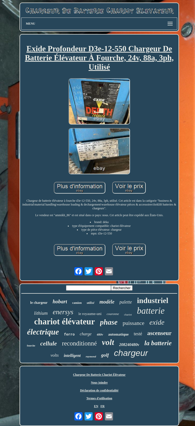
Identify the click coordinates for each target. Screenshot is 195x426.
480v (100, 334)
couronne (113, 314)
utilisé (90, 303)
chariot (128, 314)
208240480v (129, 344)
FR (103, 406)
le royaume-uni (90, 314)
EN (96, 406)
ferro (69, 335)
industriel (152, 300)
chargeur (131, 353)
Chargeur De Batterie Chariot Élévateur (99, 374)
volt (108, 342)
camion (77, 303)
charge (86, 334)
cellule (48, 343)
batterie (151, 311)
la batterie (158, 343)
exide (156, 322)
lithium (41, 313)
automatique (118, 334)
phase (109, 322)
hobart (60, 301)
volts (55, 355)
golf (105, 355)
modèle (107, 302)
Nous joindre (99, 382)
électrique (43, 331)
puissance (133, 323)
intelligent (72, 355)
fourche (31, 345)
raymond (91, 356)
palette (126, 302)
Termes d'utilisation (99, 398)
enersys (63, 312)
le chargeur (38, 303)
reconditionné (79, 343)
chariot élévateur (64, 321)
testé (138, 333)
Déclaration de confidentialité (99, 390)
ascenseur (159, 333)
